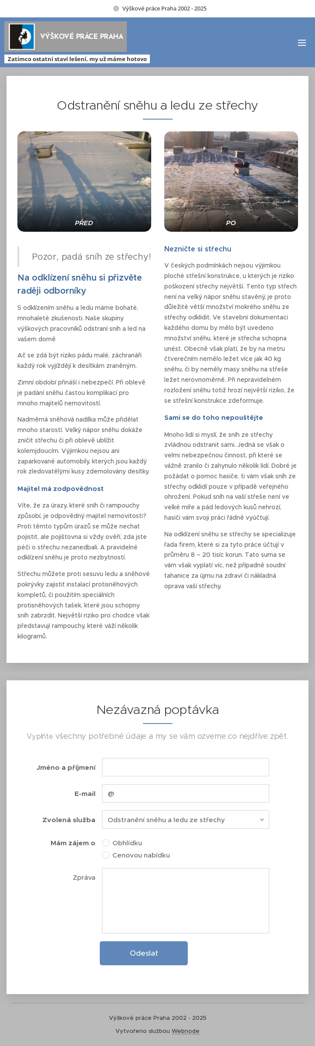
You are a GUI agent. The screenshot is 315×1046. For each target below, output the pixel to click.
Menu (302, 42)
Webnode (186, 1031)
